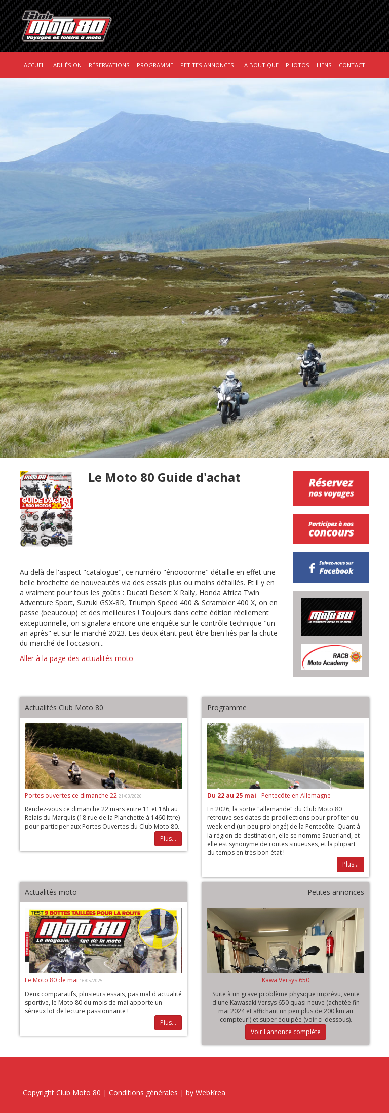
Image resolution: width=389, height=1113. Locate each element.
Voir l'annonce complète (286, 1031)
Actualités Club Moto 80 (64, 707)
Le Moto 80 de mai (52, 980)
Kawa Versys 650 (285, 980)
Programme (155, 65)
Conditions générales (143, 1092)
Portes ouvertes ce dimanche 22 (72, 795)
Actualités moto (51, 892)
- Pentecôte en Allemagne (269, 795)
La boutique (260, 65)
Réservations (109, 65)
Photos (297, 65)
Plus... (168, 838)
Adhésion (67, 65)
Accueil (35, 65)
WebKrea (210, 1092)
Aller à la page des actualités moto (76, 658)
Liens (324, 65)
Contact (352, 65)
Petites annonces (207, 65)
